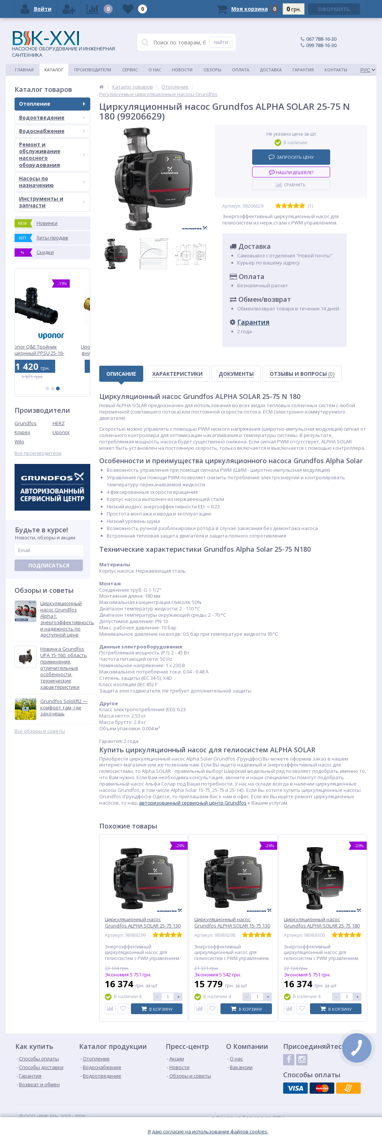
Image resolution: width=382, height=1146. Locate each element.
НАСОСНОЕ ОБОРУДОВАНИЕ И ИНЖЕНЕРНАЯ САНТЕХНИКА (63, 44)
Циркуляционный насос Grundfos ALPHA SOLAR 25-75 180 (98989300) (322, 925)
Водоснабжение (52, 130)
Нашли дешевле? (291, 172)
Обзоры (212, 69)
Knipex (22, 432)
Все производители (38, 453)
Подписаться (48, 565)
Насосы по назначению (52, 182)
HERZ (59, 423)
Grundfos (26, 423)
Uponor (61, 432)
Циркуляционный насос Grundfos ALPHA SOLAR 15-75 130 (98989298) (232, 925)
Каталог (53, 69)
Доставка (271, 69)
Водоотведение (52, 117)
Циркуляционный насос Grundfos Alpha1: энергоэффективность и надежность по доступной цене (67, 619)
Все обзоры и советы (40, 731)
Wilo (19, 441)
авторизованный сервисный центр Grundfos (193, 802)
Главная (24, 69)
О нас (154, 69)
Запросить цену (291, 157)
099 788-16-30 (321, 45)
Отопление (52, 103)
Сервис (130, 69)
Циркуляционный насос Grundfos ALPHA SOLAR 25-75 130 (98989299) (143, 925)
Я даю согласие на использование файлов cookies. (208, 1131)
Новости (182, 69)
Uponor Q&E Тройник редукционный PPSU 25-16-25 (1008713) (52, 350)
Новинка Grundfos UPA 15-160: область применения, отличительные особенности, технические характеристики (63, 668)
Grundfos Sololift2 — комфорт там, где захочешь (64, 707)
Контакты (336, 69)
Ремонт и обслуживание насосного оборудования (52, 154)
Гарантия (303, 69)
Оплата (240, 69)
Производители (92, 69)
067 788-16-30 (321, 38)
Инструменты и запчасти (52, 202)
